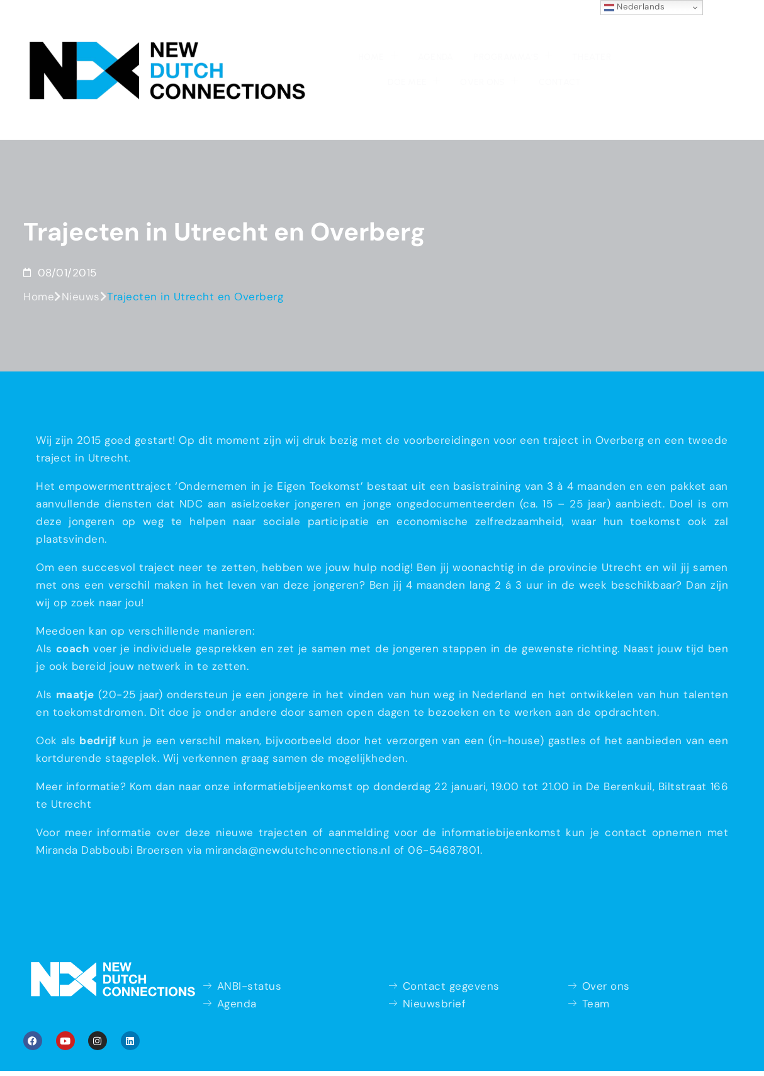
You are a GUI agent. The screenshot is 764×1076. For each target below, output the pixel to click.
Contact (597, 31)
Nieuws (81, 264)
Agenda (254, 31)
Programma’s (327, 30)
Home (202, 30)
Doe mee (461, 30)
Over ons (531, 30)
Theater (400, 31)
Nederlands (634, 7)
